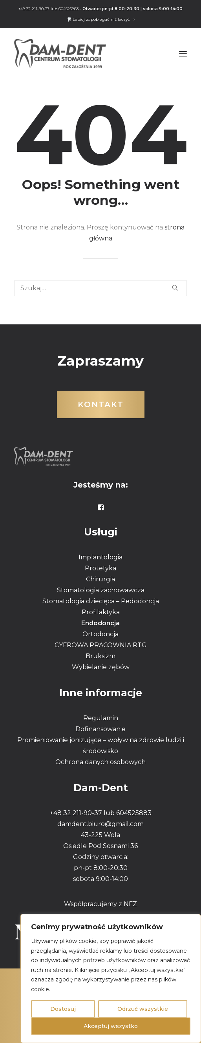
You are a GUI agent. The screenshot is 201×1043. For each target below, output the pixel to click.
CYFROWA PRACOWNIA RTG (101, 645)
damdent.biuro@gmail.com (100, 824)
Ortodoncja (100, 634)
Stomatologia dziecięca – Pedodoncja (100, 601)
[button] (183, 53)
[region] (110, 978)
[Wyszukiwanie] (100, 288)
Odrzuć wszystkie (142, 1008)
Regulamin (100, 718)
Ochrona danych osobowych (100, 762)
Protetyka (100, 568)
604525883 (68, 8)
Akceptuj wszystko (111, 1026)
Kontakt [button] (101, 404)
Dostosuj (63, 1008)
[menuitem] (101, 19)
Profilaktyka (101, 612)
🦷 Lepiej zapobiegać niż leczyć (101, 19)
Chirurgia (100, 579)
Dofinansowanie (100, 729)
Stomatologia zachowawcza (100, 590)
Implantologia (100, 557)
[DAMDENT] (60, 53)
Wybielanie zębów (101, 667)
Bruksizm (100, 656)
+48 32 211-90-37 (33, 8)
